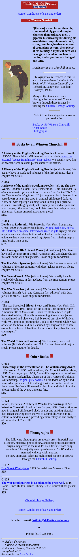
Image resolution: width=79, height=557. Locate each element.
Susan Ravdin (26, 554)
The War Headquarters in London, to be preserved (32, 482)
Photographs (40, 131)
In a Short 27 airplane (15, 468)
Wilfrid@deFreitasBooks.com (50, 520)
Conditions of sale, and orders (44, 13)
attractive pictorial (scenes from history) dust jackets (36, 158)
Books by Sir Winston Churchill (51, 124)
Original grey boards (30, 379)
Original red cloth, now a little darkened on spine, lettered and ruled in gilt (37, 229)
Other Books (40, 127)
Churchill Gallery (46, 458)
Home (21, 13)
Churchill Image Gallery (60, 105)
